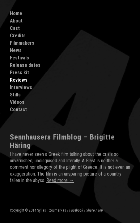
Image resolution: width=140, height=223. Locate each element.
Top (100, 210)
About (16, 21)
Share (90, 210)
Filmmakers (22, 43)
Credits (18, 36)
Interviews (21, 87)
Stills (15, 95)
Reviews (19, 80)
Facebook (76, 210)
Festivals (19, 58)
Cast (15, 28)
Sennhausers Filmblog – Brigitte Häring (62, 141)
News (16, 50)
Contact (18, 109)
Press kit (19, 72)
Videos (17, 102)
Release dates (25, 65)
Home (16, 13)
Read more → (60, 180)
